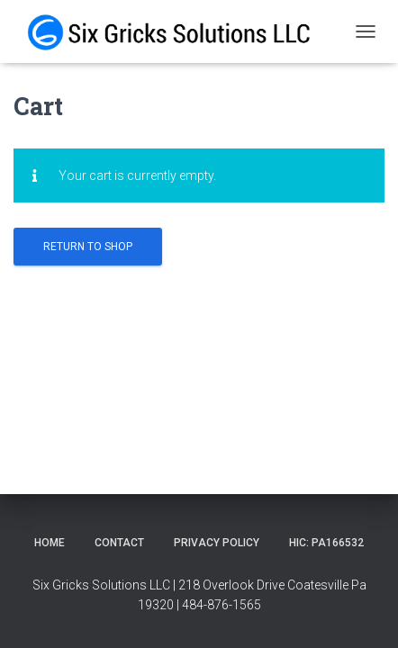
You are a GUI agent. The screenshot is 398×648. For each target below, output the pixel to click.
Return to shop (87, 246)
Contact (119, 542)
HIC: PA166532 (326, 542)
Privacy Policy (216, 542)
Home (49, 542)
